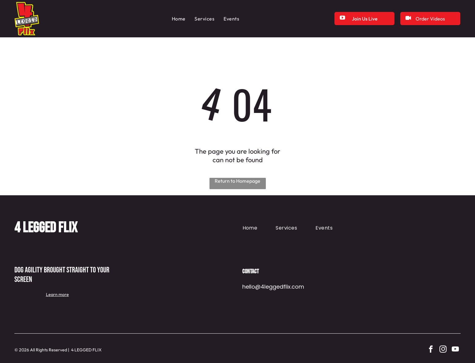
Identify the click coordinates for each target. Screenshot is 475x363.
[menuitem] (178, 18)
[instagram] (443, 350)
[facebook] (430, 350)
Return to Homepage (237, 181)
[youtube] (455, 350)
